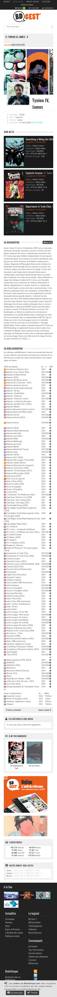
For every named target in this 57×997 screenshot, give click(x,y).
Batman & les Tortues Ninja (18, 372)
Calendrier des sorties (14, 932)
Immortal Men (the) (14, 593)
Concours (32, 960)
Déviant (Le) (11, 572)
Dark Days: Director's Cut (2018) (19, 497)
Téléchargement (35, 926)
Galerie (22, 44)
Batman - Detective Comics (17, 398)
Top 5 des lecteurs (35, 950)
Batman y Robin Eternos (16, 462)
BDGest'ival (33, 963)
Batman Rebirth (13, 446)
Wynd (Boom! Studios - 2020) (18, 678)
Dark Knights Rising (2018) (17, 505)
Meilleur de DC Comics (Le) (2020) (20, 630)
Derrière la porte (13, 558)
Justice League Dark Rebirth (17, 620)
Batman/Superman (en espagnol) (20, 465)
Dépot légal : (31, 151)
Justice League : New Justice (18, 614)
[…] (28, 338)
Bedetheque (18, 2)
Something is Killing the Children (20, 646)
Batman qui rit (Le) (14, 444)
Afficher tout (47, 242)
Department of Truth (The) (17, 553)
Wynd (9, 676)
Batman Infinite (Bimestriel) (18, 430)
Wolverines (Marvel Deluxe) (18, 670)
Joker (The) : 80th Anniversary (18, 601)
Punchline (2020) (13, 636)
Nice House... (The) (14, 633)
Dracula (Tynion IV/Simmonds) (19, 569)
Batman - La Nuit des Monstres (19, 401)
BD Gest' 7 (32, 919)
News (7, 926)
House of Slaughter (14, 588)
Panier (20, 8)
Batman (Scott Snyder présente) (19, 388)
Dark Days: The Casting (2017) (19, 500)
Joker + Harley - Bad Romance (18, 604)
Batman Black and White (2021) (19, 412)
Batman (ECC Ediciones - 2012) (19, 382)
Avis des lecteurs (35, 953)
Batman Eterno (13, 422)
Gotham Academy (14, 580)
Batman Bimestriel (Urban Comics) (21, 409)
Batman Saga (12, 452)
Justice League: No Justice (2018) (20, 625)
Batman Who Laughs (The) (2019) (20, 460)
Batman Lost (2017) (14, 436)
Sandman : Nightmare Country (19, 644)
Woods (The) (12, 673)
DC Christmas (12, 526)
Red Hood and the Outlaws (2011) (20, 638)
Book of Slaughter (14, 486)
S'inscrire (34, 8)
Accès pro (46, 2)
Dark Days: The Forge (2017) (18, 502)
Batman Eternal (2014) (16, 417)
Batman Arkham (13, 406)
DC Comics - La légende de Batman (21, 529)
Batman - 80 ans (13, 390)
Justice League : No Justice (17, 617)
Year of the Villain (14, 684)
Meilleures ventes (12, 936)
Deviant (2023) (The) (15, 566)
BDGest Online (33, 2)
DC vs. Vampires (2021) (16, 542)
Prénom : (13, 120)
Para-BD (15, 44)
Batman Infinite (13, 428)
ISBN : (28, 153)
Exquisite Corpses (14, 577)
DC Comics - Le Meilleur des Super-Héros (23, 532)
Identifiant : (14, 114)
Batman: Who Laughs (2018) (18, 473)
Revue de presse (35, 932)
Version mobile (27, 5)
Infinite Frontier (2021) (15, 596)
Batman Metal (12, 438)
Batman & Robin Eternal (16, 374)
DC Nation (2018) (14, 537)
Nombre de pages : (33, 156)
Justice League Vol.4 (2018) (17, 622)
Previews (9, 922)
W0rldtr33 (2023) (13, 665)
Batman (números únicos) (17, 385)
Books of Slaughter (14, 489)
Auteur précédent (13, 709)
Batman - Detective (14, 396)
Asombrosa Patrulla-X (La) (17, 369)
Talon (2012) (12, 654)
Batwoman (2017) (14, 476)
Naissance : (14, 122)
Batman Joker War (14, 433)
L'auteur (7, 44)
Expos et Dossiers (12, 929)
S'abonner (32, 929)
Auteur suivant (44, 709)
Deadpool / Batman (15, 545)
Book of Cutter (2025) (15, 484)
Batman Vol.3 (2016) (15, 457)
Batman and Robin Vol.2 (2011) (19, 404)
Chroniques (10, 919)
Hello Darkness (13, 585)
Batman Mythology (14, 441)
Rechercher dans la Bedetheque (13, 978)
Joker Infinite (12, 609)
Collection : (30, 148)
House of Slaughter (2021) (17, 590)
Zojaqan (10, 704)
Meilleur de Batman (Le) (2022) (19, 628)
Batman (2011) (13, 377)
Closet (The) (12, 492)
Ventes (38, 855)
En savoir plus (15, 992)
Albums (21, 847)
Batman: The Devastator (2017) (19, 470)
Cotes (37, 853)
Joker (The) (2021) (14, 598)
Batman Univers (13, 454)
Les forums (32, 946)
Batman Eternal (13, 414)
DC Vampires (12, 540)
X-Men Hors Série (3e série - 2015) (20, 681)
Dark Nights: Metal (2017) (17, 524)
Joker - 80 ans (12, 606)
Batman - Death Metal (15, 393)
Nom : (12, 117)
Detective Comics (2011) (16, 561)
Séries (20, 850)
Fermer (32, 992)
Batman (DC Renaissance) (17, 380)
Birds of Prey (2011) (14, 481)
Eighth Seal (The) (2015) (16, 574)
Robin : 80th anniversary (16, 641)
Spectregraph (12, 652)
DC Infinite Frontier (14, 534)
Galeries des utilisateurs (38, 956)
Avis (37, 850)
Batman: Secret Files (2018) (18, 468)
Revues (38, 847)
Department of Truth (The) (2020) (20, 556)
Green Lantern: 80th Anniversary (19, 582)
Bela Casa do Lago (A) (16, 478)
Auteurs (21, 855)
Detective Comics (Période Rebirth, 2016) (23, 564)
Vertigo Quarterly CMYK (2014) (19, 660)
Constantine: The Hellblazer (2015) (21, 494)
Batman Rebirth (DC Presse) (18, 449)
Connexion (47, 8)
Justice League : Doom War (17, 612)
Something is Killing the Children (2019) (23, 649)
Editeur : (29, 146)
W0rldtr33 (11, 662)
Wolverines (11, 668)
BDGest (7, 2)
